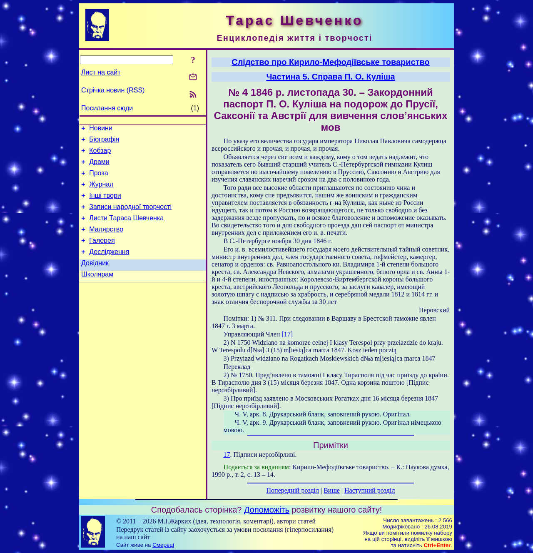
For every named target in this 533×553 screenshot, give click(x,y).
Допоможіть (266, 509)
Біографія (104, 141)
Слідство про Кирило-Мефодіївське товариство (331, 62)
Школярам (97, 291)
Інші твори (105, 204)
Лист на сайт (101, 72)
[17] (287, 334)
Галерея (102, 254)
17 (227, 454)
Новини (100, 129)
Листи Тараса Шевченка (126, 229)
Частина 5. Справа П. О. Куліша (330, 76)
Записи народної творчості (130, 216)
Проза (98, 179)
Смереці (163, 545)
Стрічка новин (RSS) (112, 90)
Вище (332, 490)
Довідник (95, 279)
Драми (99, 166)
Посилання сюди (107, 108)
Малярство (106, 241)
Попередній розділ (292, 490)
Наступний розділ (369, 490)
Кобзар (100, 154)
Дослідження (109, 266)
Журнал (101, 191)
